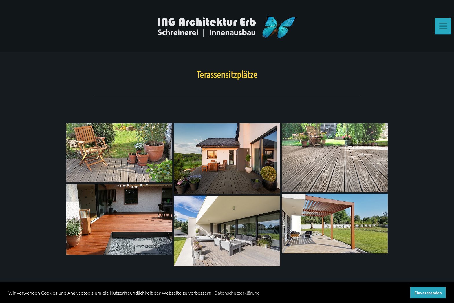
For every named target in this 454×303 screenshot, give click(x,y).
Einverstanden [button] (428, 292)
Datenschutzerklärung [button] (237, 292)
